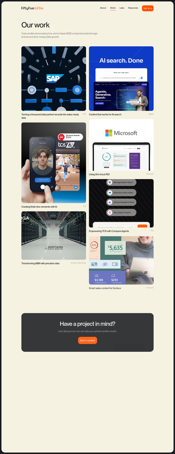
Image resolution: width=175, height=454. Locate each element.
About (103, 7)
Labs (122, 7)
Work (113, 8)
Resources (133, 7)
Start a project (87, 342)
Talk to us (147, 8)
